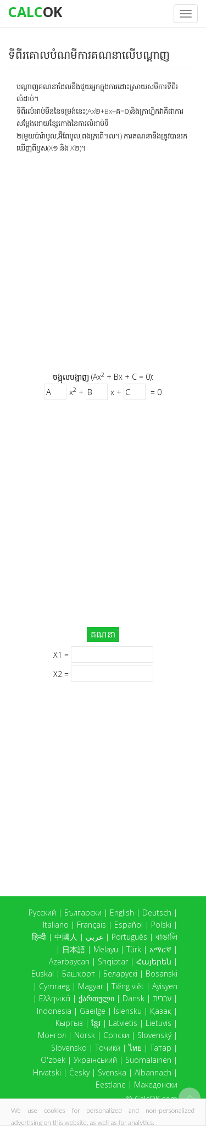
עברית (162, 998)
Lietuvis (158, 1023)
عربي (94, 936)
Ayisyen (164, 986)
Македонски (155, 1084)
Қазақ (160, 1011)
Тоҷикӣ (107, 1047)
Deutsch (156, 912)
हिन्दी (39, 936)
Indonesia (54, 1011)
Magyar (90, 986)
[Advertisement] (103, 262)
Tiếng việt (128, 986)
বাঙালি (166, 936)
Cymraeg (54, 986)
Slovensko (69, 1047)
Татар (160, 1047)
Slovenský (154, 1035)
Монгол (52, 1035)
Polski (161, 924)
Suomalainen (148, 1060)
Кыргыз (69, 1023)
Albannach (153, 1072)
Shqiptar (113, 961)
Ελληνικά (54, 998)
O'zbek (53, 1060)
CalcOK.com (156, 1099)
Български (83, 912)
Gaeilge (92, 1011)
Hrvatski (47, 1072)
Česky (79, 1072)
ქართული (96, 998)
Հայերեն (153, 961)
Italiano (56, 924)
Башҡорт (78, 973)
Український (95, 1060)
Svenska (112, 1072)
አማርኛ (160, 949)
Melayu (105, 949)
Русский (42, 912)
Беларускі (120, 973)
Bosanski (161, 973)
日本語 (73, 949)
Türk (133, 949)
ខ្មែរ (96, 1023)
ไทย (135, 1047)
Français (91, 924)
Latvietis (123, 1023)
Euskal (42, 973)
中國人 (65, 936)
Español (128, 924)
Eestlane (111, 1084)
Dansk (133, 998)
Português (129, 936)
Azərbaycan (69, 961)
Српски (116, 1035)
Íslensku (128, 1011)
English (122, 912)
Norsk (84, 1035)
